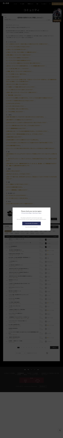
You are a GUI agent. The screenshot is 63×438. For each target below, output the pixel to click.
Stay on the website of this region (31, 226)
